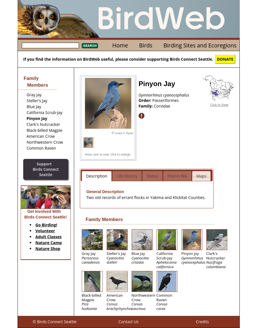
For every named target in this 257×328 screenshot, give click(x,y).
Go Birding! (46, 225)
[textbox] (50, 45)
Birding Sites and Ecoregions (200, 45)
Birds (145, 45)
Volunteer (45, 230)
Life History (127, 176)
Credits (202, 321)
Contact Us (129, 321)
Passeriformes (165, 100)
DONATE (225, 59)
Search (90, 45)
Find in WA (177, 176)
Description (96, 176)
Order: (146, 100)
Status (152, 176)
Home (120, 45)
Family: (146, 106)
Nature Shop (47, 248)
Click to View (219, 104)
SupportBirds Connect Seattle (46, 169)
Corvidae (162, 106)
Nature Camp (48, 242)
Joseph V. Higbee (124, 133)
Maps (201, 176)
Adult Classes (48, 236)
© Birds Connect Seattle (55, 321)
